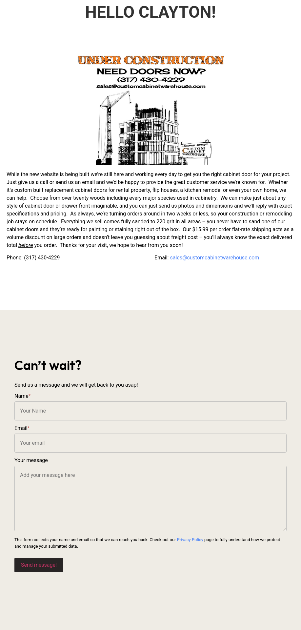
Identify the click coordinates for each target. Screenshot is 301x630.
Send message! (39, 565)
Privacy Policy (190, 539)
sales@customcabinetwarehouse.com (214, 257)
